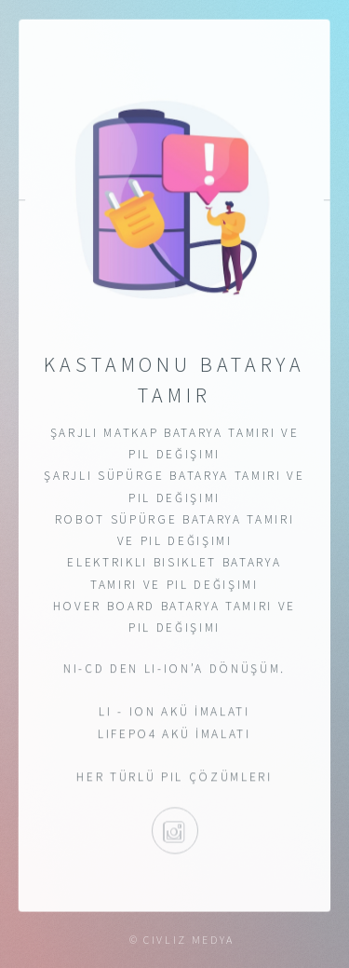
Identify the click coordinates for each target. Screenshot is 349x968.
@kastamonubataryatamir (174, 831)
